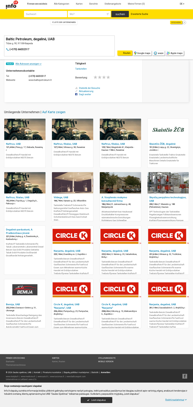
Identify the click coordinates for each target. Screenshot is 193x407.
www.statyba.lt (12, 376)
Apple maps (174, 53)
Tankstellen (81, 69)
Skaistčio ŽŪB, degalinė (162, 144)
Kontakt (37, 372)
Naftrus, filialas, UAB (65, 144)
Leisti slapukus (96, 400)
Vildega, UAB (61, 197)
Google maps (142, 53)
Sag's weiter (83, 94)
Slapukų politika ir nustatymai (76, 372)
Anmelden (105, 372)
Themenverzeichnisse (16, 365)
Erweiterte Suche (139, 14)
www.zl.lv (32, 379)
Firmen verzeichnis (37, 4)
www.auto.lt (43, 376)
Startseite (10, 361)
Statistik (94, 372)
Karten (79, 4)
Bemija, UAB (13, 304)
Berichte (93, 4)
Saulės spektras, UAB (22, 372)
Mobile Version (105, 361)
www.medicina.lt (28, 376)
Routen (62, 361)
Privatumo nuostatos (52, 372)
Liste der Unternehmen (64, 22)
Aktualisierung (84, 91)
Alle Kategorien (61, 4)
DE (182, 4)
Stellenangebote (113, 4)
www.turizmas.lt (57, 376)
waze (158, 53)
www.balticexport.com (76, 376)
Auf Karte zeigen (53, 112)
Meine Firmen (136, 4)
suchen (120, 14)
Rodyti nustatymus (176, 399)
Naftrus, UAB (13, 144)
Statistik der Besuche (87, 88)
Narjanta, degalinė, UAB (67, 251)
